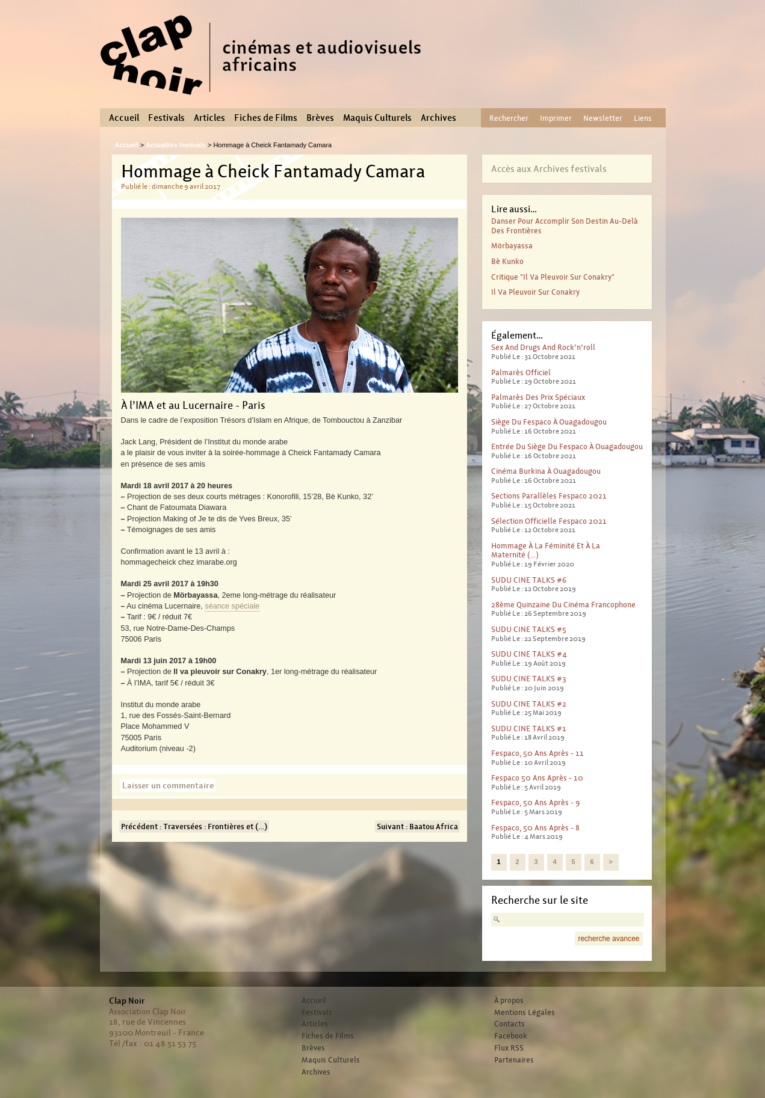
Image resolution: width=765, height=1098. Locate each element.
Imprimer (556, 118)
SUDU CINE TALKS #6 (528, 579)
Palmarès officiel (521, 372)
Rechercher (508, 118)
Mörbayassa (512, 245)
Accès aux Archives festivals (549, 168)
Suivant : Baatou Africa (417, 826)
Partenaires (514, 1060)
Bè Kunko (507, 261)
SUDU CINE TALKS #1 (528, 728)
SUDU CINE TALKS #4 (529, 653)
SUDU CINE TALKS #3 (528, 678)
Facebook (510, 1036)
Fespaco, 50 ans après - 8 (535, 827)
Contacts (509, 1024)
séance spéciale (232, 606)
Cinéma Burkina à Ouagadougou (546, 471)
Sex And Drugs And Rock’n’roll (543, 347)
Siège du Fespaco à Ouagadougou (549, 421)
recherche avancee (608, 938)
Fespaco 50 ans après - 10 (537, 777)
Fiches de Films (265, 117)
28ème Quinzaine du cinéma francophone (563, 604)
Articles (209, 117)
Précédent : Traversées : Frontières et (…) (194, 826)
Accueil (124, 117)
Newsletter (602, 118)
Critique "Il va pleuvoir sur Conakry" (553, 276)
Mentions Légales (524, 1012)
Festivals (166, 117)
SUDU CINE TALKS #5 (528, 629)
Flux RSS (509, 1048)
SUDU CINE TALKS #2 (528, 703)
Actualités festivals (176, 145)
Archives (438, 117)
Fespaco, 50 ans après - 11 (537, 753)
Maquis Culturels (377, 117)
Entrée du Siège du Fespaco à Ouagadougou (567, 446)
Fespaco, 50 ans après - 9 (535, 802)
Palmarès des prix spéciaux (538, 397)
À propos (509, 1000)
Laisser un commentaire (168, 785)
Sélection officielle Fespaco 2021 (549, 521)
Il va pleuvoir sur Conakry (535, 291)
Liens (643, 118)
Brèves (320, 117)
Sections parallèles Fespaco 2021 (549, 495)
